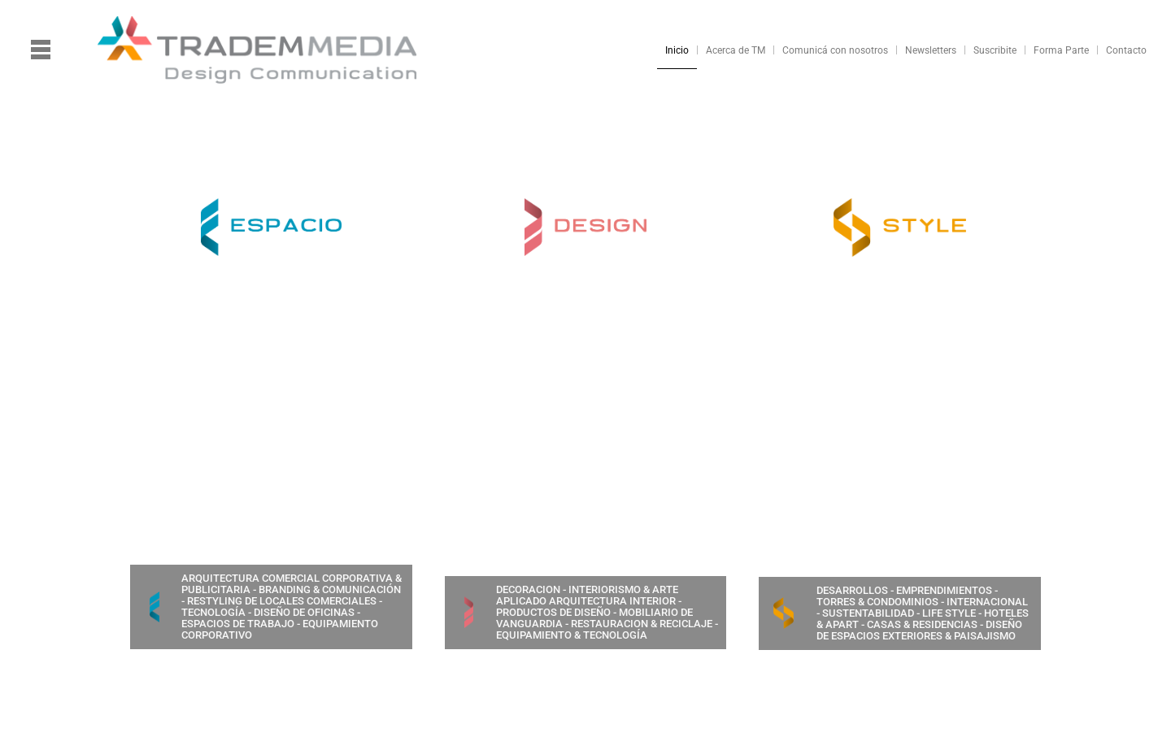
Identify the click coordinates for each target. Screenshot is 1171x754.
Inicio (677, 50)
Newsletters (930, 50)
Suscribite (994, 50)
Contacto (1126, 50)
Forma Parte (1061, 50)
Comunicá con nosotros (835, 50)
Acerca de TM (735, 50)
